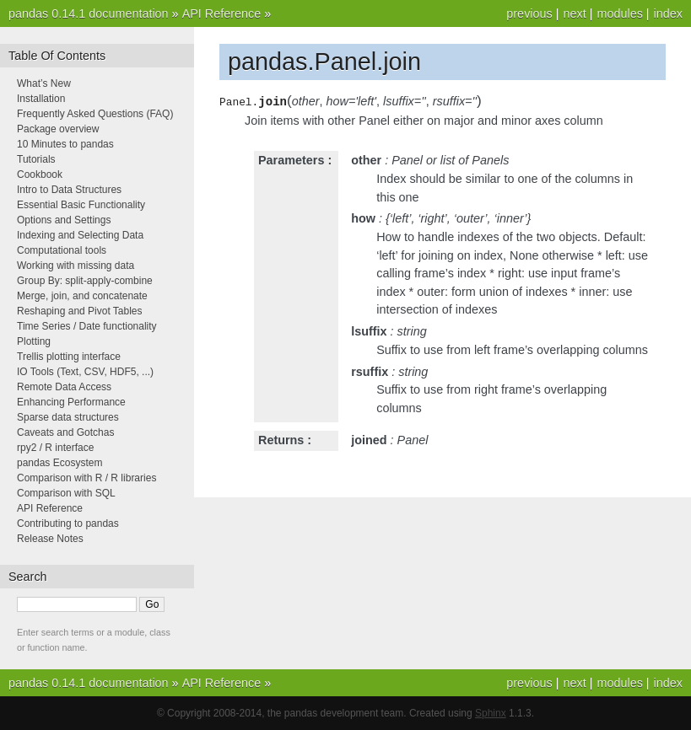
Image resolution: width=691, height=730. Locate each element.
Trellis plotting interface (69, 356)
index (668, 13)
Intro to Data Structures (69, 190)
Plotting (34, 341)
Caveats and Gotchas (65, 432)
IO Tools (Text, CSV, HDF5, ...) (85, 372)
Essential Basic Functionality (81, 205)
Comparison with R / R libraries (86, 478)
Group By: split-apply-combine (85, 281)
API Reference (222, 13)
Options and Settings (64, 220)
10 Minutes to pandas (65, 144)
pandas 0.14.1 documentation (88, 13)
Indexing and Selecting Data (80, 235)
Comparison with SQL (66, 493)
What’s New (44, 83)
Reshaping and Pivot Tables (80, 311)
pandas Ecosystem (59, 463)
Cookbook (39, 174)
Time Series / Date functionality (87, 326)
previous (529, 13)
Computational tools (61, 250)
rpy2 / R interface (55, 448)
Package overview (58, 129)
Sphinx (490, 713)
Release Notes (50, 539)
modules (619, 13)
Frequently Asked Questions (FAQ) (95, 114)
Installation (41, 99)
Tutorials (36, 159)
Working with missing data (75, 265)
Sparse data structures (68, 417)
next (574, 13)
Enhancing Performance (71, 402)
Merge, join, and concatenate (82, 296)
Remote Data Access (64, 387)
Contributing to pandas (68, 523)
